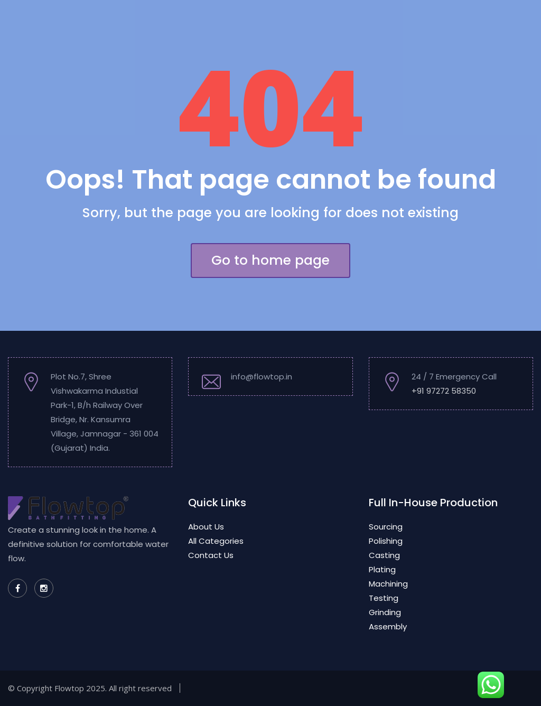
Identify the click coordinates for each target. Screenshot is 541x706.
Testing (383, 597)
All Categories (216, 540)
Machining (388, 583)
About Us (206, 526)
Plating (382, 569)
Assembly (388, 626)
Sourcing (386, 526)
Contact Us (211, 555)
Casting (384, 555)
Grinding (385, 612)
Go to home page (270, 260)
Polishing (386, 540)
